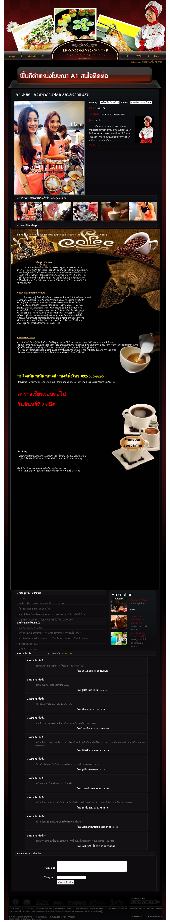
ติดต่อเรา (71, 919)
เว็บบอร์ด (38, 919)
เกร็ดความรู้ (28, 919)
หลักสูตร (19, 919)
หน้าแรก (12, 919)
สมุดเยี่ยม (53, 919)
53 (71, 653)
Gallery (45, 919)
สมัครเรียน (62, 919)
